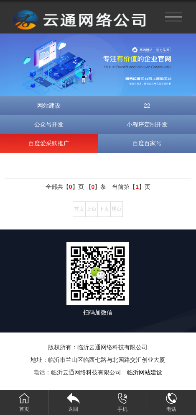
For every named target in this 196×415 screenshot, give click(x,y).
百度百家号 (147, 143)
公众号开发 (49, 124)
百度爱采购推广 (48, 143)
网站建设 (49, 105)
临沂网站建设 (144, 372)
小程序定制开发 (147, 124)
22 (147, 105)
